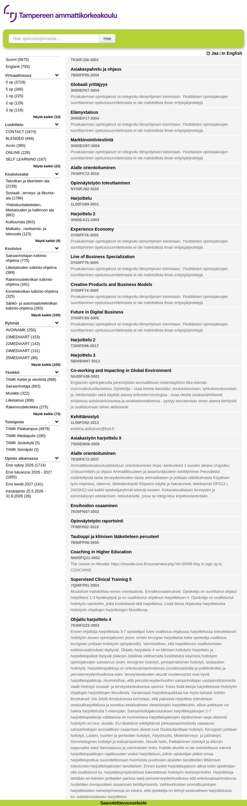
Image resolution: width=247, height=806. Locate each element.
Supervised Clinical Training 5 (101, 579)
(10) (47, 117)
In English (232, 53)
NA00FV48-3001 (85, 376)
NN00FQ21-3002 (85, 558)
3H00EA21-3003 (85, 220)
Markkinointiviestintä (92, 139)
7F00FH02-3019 (85, 527)
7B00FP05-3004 (85, 75)
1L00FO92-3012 (85, 423)
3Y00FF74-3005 (85, 290)
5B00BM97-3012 (85, 361)
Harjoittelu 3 (83, 355)
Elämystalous (84, 112)
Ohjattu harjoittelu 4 (91, 619)
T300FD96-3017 (85, 346)
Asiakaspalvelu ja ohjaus (96, 69)
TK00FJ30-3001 (85, 60)
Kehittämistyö (85, 416)
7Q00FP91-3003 (85, 585)
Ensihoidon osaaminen (94, 505)
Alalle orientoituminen (93, 167)
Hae (107, 38)
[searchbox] (54, 38)
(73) (47, 414)
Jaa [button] (212, 53)
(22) (47, 166)
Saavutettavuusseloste (123, 802)
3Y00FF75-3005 (85, 263)
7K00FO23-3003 (85, 625)
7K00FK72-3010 (85, 174)
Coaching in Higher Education (101, 551)
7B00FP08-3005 (85, 542)
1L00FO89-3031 (85, 204)
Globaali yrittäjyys (89, 84)
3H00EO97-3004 (85, 146)
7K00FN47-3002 (85, 512)
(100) (45, 315)
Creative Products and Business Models (111, 284)
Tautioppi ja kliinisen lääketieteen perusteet (115, 536)
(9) (48, 241)
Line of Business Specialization (103, 256)
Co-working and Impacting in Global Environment (121, 370)
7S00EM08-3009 (85, 444)
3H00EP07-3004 (85, 90)
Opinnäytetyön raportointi (97, 520)
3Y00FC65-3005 (85, 318)
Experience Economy (92, 229)
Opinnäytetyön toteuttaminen (100, 182)
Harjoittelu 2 (83, 213)
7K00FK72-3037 (85, 459)
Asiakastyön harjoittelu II (96, 438)
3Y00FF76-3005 (85, 235)
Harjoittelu (81, 198)
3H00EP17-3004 (85, 118)
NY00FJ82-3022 (85, 189)
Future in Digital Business (97, 312)
